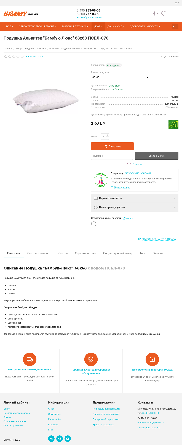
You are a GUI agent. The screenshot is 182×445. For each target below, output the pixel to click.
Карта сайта (54, 419)
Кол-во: (95, 136)
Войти (7, 408)
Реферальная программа (106, 408)
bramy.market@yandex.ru (151, 422)
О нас (51, 408)
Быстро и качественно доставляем (29, 369)
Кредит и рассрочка (103, 424)
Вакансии (53, 424)
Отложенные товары (15, 421)
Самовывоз (54, 414)
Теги (143, 253)
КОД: (164, 56)
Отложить (134, 164)
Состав (63, 253)
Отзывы (157, 253)
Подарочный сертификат (106, 419)
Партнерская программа (106, 414)
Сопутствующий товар (118, 253)
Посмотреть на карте (149, 427)
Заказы (7, 417)
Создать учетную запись (17, 413)
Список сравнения (13, 425)
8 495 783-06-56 (150, 413)
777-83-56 (88, 14)
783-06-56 (88, 10)
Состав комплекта (39, 253)
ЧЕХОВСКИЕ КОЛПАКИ (138, 173)
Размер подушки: (100, 72)
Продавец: (117, 173)
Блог (50, 429)
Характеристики (85, 253)
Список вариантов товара (159, 239)
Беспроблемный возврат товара (152, 369)
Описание (13, 253)
